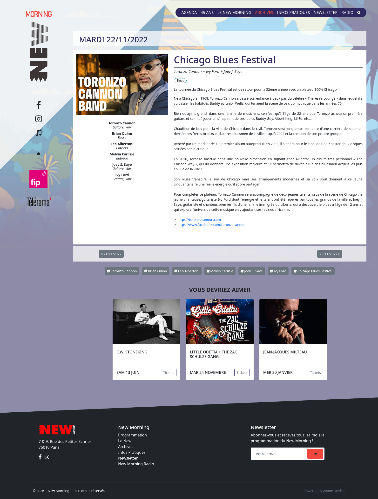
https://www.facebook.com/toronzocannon (211, 224)
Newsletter (326, 12)
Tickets (168, 372)
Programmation (132, 435)
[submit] (315, 454)
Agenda (189, 12)
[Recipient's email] (280, 454)
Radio (347, 12)
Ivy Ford (278, 271)
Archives (264, 12)
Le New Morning (234, 12)
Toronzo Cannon (122, 271)
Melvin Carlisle (220, 271)
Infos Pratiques (132, 452)
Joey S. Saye (252, 271)
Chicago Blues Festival (313, 271)
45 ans (207, 12)
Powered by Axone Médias (324, 490)
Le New (124, 440)
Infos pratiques (293, 12)
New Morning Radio (136, 464)
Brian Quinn (155, 271)
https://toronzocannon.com (199, 219)
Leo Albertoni (186, 271)
